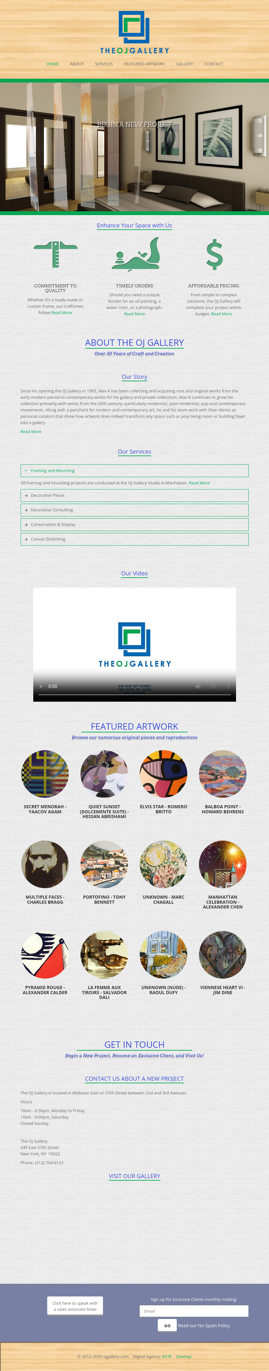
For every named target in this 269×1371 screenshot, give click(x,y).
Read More (61, 312)
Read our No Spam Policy (204, 1325)
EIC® (167, 1356)
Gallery (184, 64)
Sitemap (184, 1356)
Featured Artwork (144, 64)
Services (104, 64)
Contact (213, 64)
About (77, 64)
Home (53, 64)
